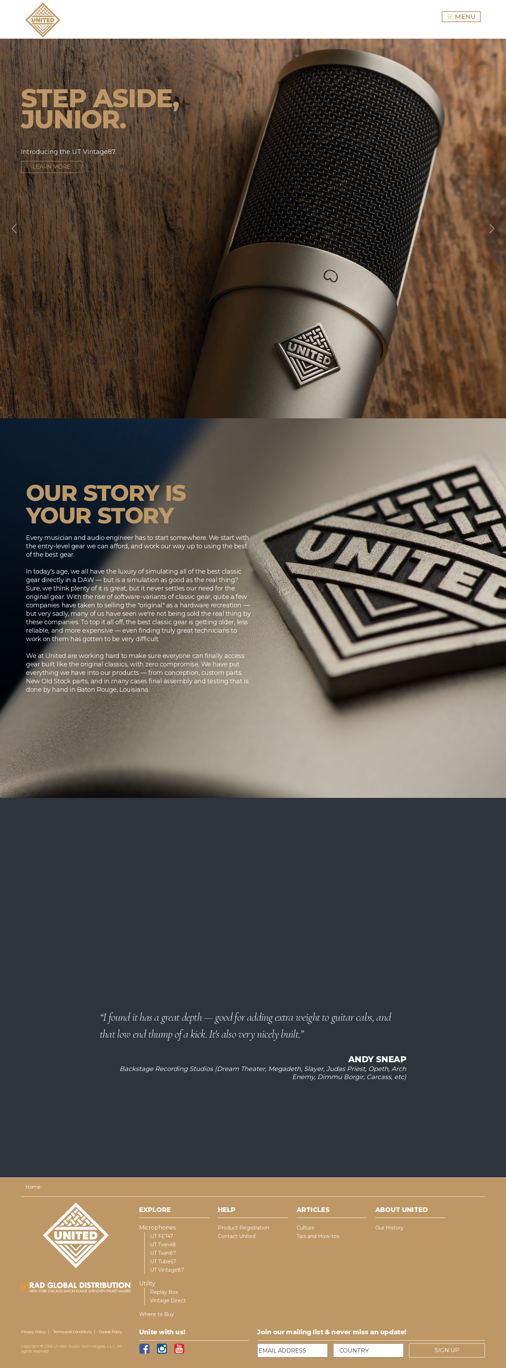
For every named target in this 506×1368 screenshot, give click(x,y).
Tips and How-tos (318, 1236)
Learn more (52, 166)
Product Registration (243, 1228)
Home (33, 1187)
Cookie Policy (110, 1331)
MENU (463, 16)
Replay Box (164, 1292)
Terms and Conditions (72, 1331)
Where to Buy (156, 1314)
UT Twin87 (163, 1253)
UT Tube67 (163, 1261)
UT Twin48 (163, 1244)
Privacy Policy (33, 1331)
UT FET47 (161, 1236)
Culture (305, 1228)
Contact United (236, 1236)
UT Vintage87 (167, 1270)
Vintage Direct (168, 1300)
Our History (389, 1228)
